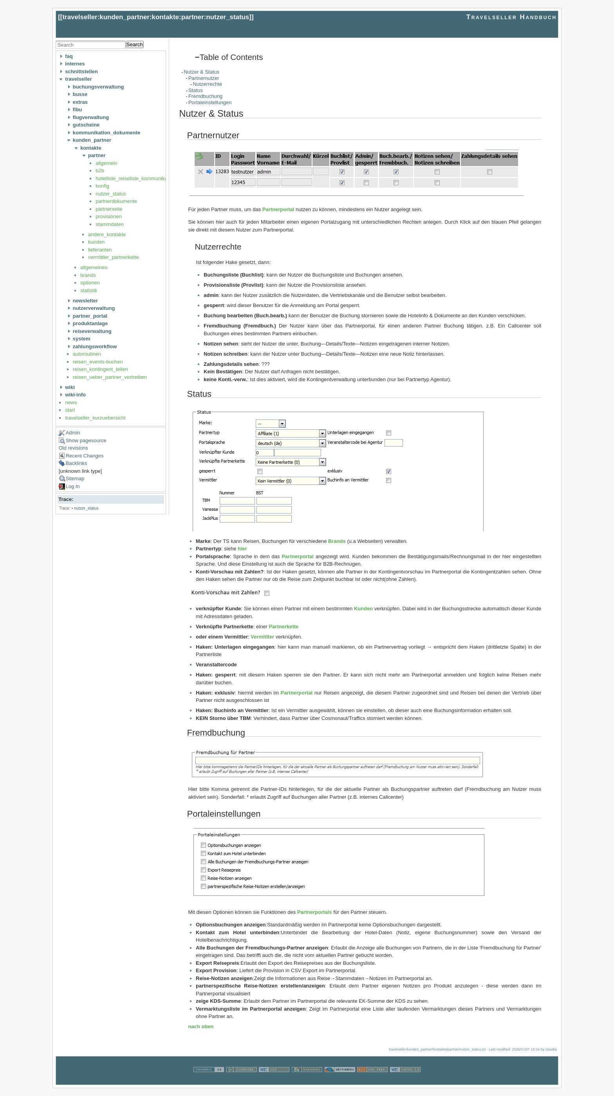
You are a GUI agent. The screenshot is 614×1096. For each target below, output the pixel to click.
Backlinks (76, 463)
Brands (337, 541)
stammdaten (110, 224)
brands (88, 275)
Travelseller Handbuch (511, 17)
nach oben (201, 1026)
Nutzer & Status (201, 72)
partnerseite (109, 209)
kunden (96, 242)
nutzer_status (111, 194)
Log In (73, 486)
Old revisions (73, 448)
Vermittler (262, 637)
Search (134, 44)
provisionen (109, 216)
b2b (100, 171)
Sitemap (75, 478)
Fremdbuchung (205, 96)
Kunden (363, 608)
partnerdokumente (116, 201)
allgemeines (93, 267)
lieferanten (100, 250)
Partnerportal (278, 209)
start (70, 410)
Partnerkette (283, 626)
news (71, 402)
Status (195, 90)
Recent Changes (85, 456)
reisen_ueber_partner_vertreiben (110, 377)
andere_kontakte (107, 234)
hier (242, 549)
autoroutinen (87, 354)
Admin (73, 433)
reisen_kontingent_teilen (100, 369)
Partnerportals (314, 912)
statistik (88, 290)
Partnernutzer (203, 78)
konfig (102, 186)
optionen (90, 283)
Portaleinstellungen (210, 102)
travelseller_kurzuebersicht (95, 418)
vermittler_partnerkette (113, 257)
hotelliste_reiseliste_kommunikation (136, 178)
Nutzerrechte (207, 84)
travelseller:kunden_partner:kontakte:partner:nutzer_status (155, 17)
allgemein (106, 163)
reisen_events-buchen (98, 362)
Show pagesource (86, 440)
